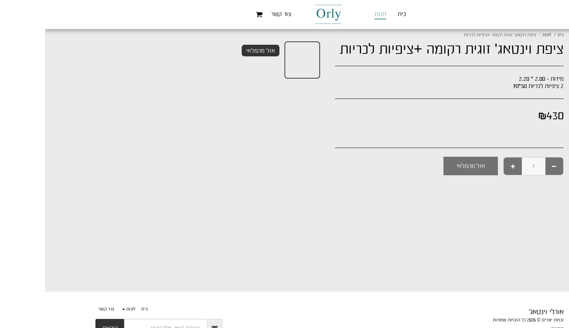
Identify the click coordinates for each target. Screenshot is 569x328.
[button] (214, 14)
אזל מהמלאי (426, 166)
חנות (502, 34)
